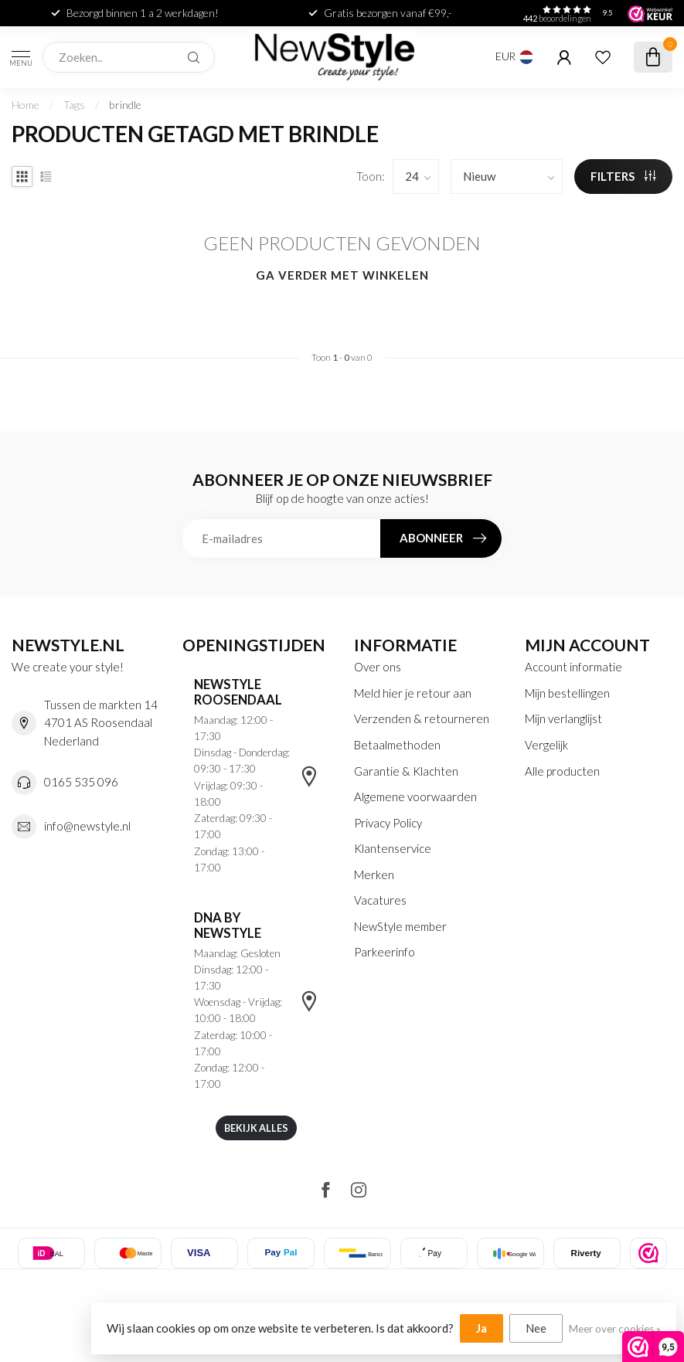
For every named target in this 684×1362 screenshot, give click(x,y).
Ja (481, 1328)
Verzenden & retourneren (421, 718)
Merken (374, 874)
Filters (623, 176)
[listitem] (648, 1253)
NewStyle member (400, 926)
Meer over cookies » (615, 1329)
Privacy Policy (388, 823)
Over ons (377, 667)
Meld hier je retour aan (412, 693)
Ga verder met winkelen (342, 275)
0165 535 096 (81, 782)
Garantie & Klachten (406, 771)
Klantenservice (392, 848)
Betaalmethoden (397, 745)
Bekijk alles (256, 1128)
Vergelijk (546, 745)
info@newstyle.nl (87, 826)
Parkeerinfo (384, 952)
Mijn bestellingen (567, 693)
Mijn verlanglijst (563, 718)
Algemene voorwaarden (415, 796)
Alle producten (562, 771)
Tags (74, 104)
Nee (536, 1328)
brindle (125, 104)
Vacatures (380, 900)
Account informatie (573, 667)
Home (25, 104)
